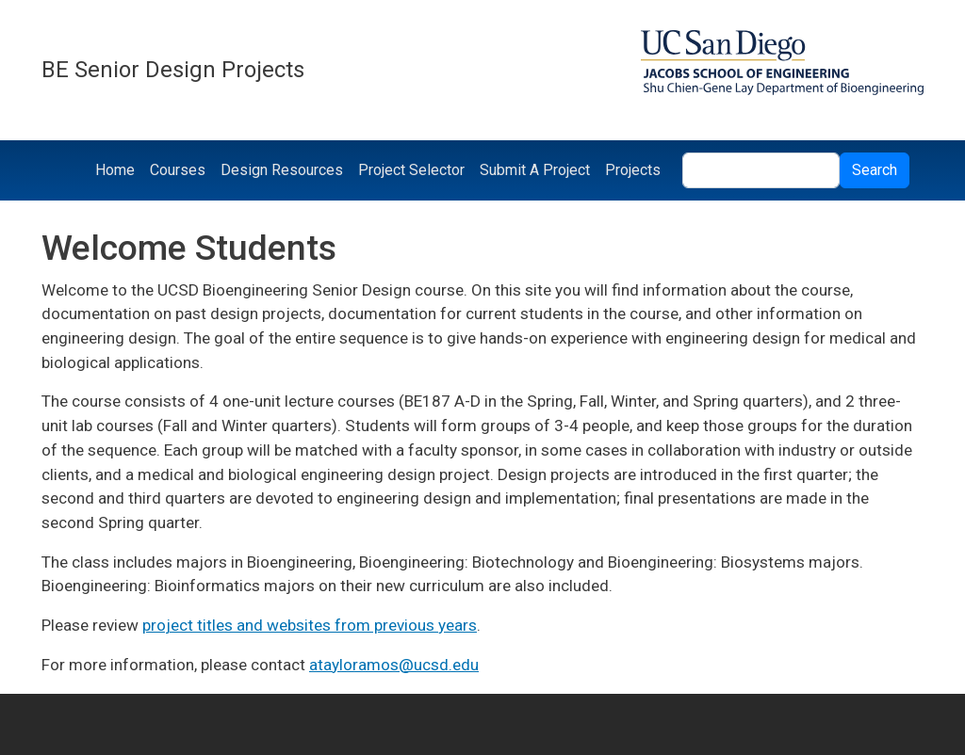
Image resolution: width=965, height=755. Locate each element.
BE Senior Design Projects (172, 69)
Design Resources (282, 170)
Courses (177, 170)
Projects (633, 170)
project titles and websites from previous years (309, 625)
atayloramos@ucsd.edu (394, 664)
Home (115, 170)
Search (874, 170)
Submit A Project (535, 170)
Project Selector (411, 170)
